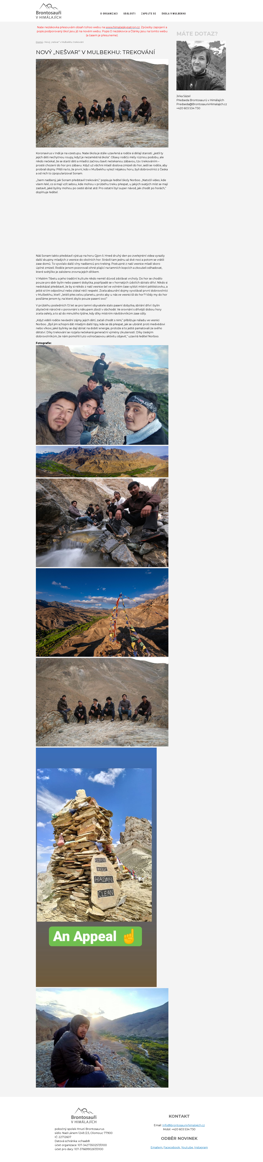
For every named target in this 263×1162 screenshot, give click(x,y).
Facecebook (172, 1147)
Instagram (201, 1147)
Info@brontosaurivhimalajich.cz (183, 1125)
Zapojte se (148, 13)
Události (129, 13)
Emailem (156, 1147)
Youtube (187, 1147)
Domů (39, 42)
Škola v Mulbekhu (174, 13)
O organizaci (109, 13)
